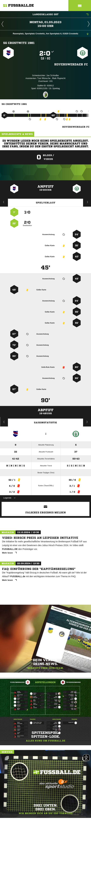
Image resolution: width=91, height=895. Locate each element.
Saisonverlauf (87, 421)
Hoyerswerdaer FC (71, 64)
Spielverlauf (45, 203)
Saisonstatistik (45, 422)
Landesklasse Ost (60, 14)
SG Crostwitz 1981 (19, 42)
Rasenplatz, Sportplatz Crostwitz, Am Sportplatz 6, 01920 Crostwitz (50, 33)
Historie (4, 421)
